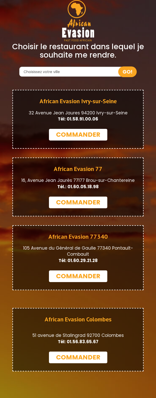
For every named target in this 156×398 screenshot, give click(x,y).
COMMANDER (78, 134)
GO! (127, 71)
